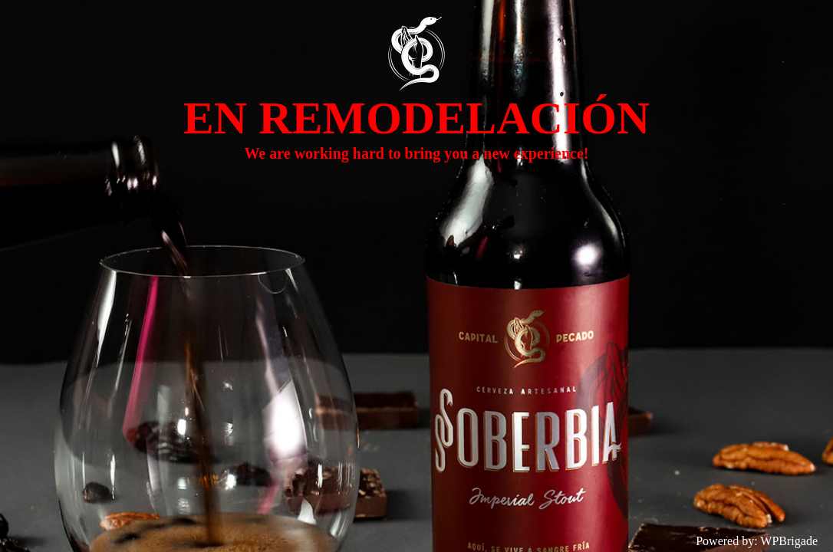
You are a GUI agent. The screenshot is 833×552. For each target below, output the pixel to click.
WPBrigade (789, 540)
